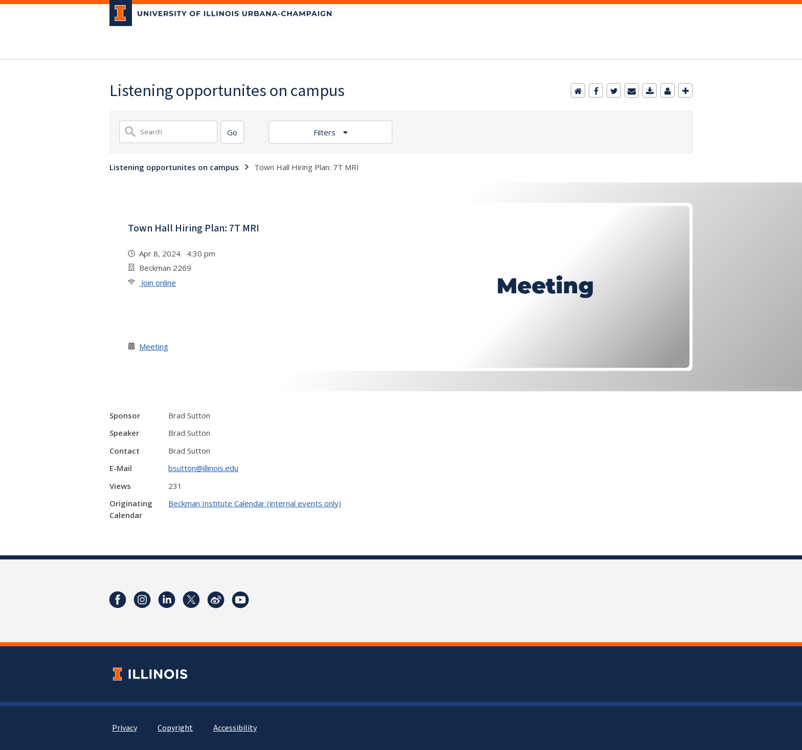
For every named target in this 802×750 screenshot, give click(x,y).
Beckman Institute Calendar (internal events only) (254, 503)
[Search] (232, 132)
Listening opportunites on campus (174, 167)
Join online (157, 282)
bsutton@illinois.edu (203, 468)
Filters (326, 132)
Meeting (153, 346)
